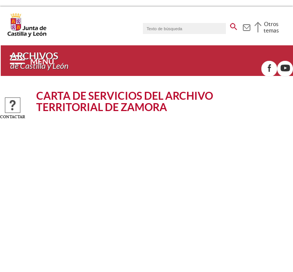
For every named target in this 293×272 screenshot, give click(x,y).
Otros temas (271, 27)
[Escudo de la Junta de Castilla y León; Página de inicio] (26, 35)
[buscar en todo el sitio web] (233, 25)
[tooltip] (246, 26)
